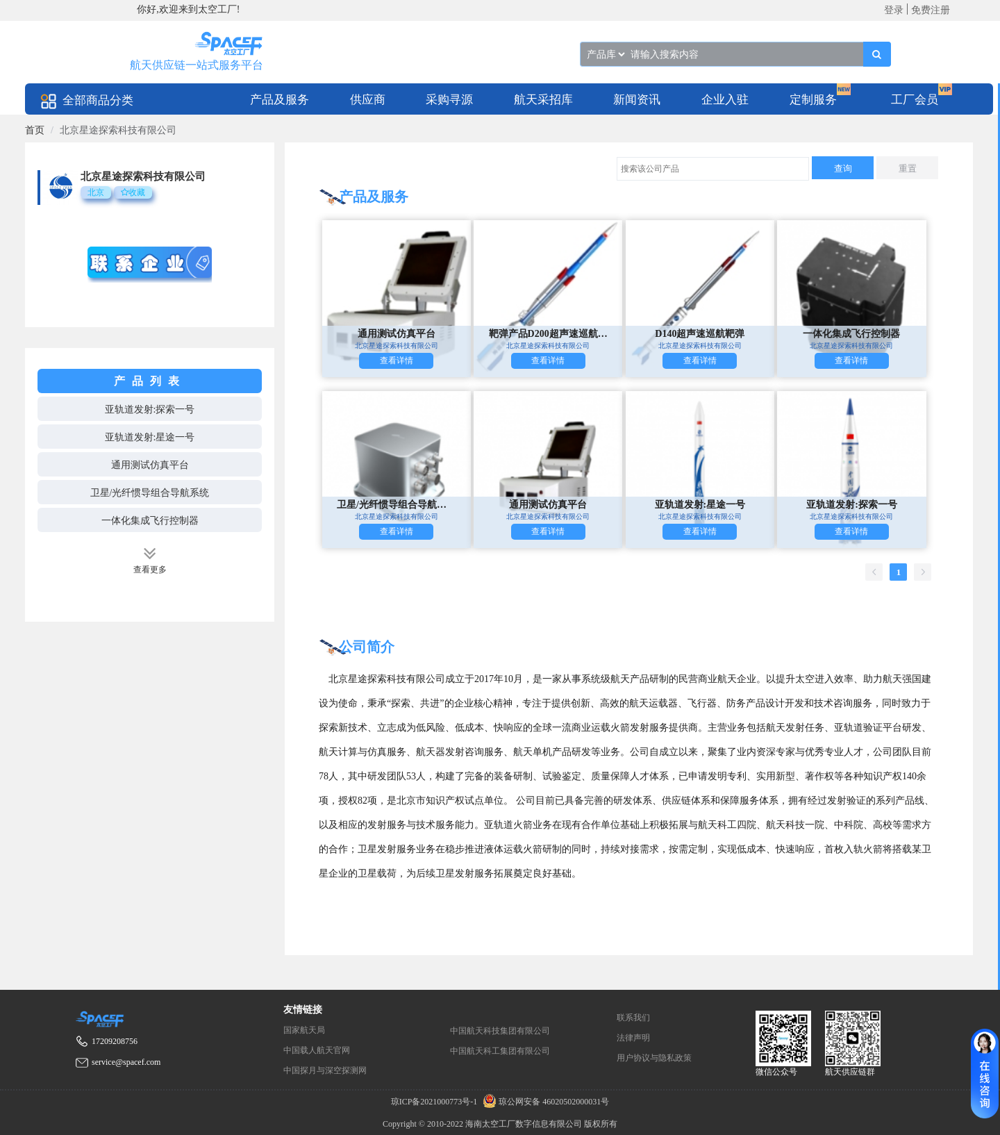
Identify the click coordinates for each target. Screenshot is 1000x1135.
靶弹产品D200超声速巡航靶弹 (548, 334)
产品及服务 (279, 99)
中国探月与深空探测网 (325, 1070)
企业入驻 (725, 99)
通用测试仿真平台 (150, 465)
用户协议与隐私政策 (654, 1058)
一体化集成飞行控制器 (150, 520)
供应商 (367, 99)
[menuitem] (279, 99)
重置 (908, 168)
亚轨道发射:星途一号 (150, 437)
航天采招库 (543, 99)
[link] (34, 130)
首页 (34, 130)
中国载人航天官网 (316, 1050)
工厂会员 (914, 99)
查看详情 (396, 360)
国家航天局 (304, 1030)
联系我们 (633, 1017)
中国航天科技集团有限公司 (500, 1031)
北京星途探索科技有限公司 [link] (118, 130)
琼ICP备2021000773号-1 (435, 1102)
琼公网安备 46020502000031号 (544, 1102)
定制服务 (813, 99)
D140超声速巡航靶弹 (699, 334)
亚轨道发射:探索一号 (150, 409)
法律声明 (633, 1038)
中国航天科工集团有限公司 (500, 1051)
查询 (843, 168)
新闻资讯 (636, 99)
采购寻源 (449, 99)
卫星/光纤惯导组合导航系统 (150, 493)
